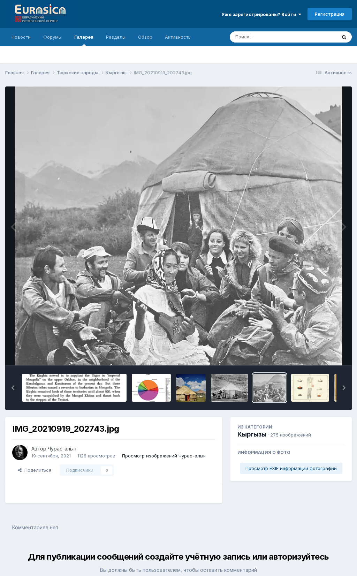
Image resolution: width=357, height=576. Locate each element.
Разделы (116, 37)
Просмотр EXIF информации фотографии (291, 468)
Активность (178, 37)
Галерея (83, 40)
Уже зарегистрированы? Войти (261, 14)
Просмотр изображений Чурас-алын (164, 455)
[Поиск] (270, 37)
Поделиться (34, 470)
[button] (13, 387)
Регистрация (329, 14)
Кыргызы (251, 434)
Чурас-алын (62, 449)
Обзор (145, 37)
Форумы (52, 37)
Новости (21, 37)
